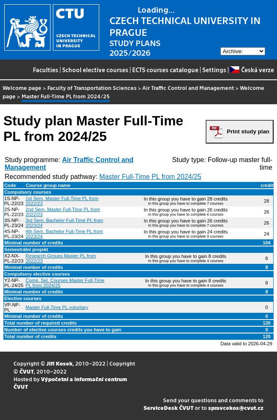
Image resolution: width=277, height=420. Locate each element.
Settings (214, 69)
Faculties (45, 69)
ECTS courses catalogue (165, 69)
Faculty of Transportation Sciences (91, 87)
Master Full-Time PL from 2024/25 (150, 176)
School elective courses (95, 69)
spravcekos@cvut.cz (235, 407)
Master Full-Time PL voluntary (57, 307)
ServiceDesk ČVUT (168, 407)
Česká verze (252, 69)
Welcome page (22, 87)
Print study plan (248, 131)
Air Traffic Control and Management (188, 87)
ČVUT (26, 371)
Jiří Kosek (59, 363)
